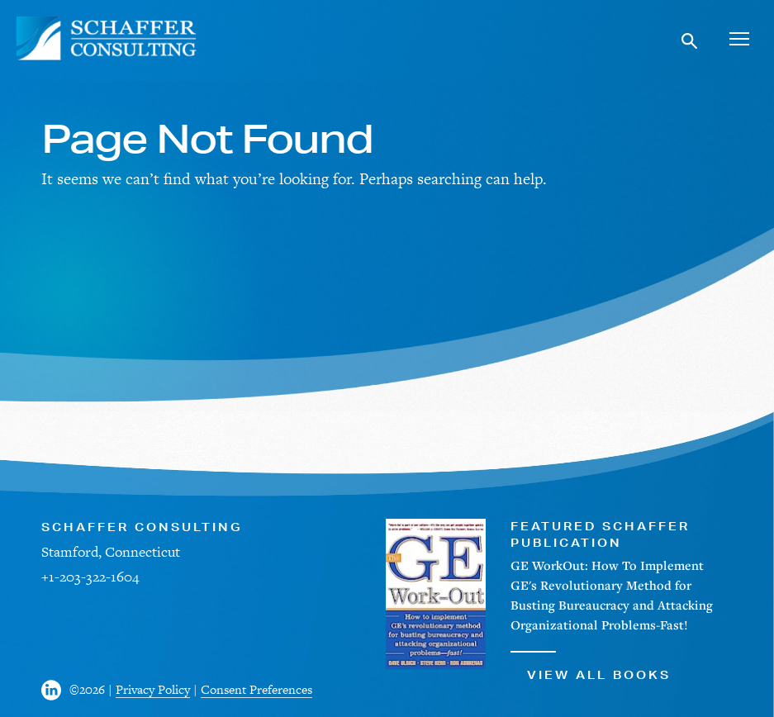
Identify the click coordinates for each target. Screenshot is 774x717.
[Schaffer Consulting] (107, 38)
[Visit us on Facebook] (55, 690)
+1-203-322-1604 (90, 576)
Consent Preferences (256, 689)
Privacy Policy (153, 689)
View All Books (590, 666)
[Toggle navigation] (738, 38)
